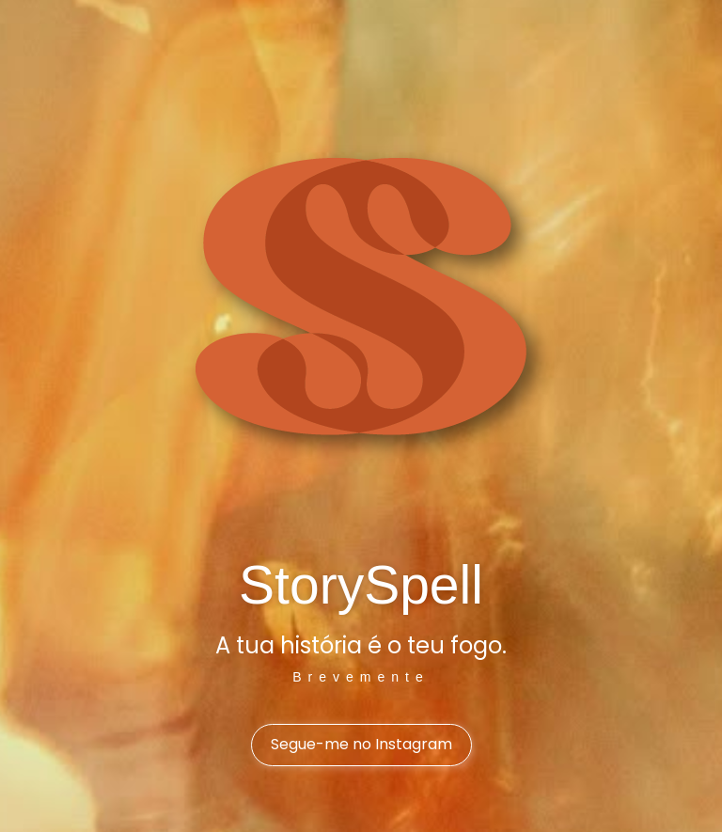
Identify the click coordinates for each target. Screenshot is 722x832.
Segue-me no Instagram (361, 744)
